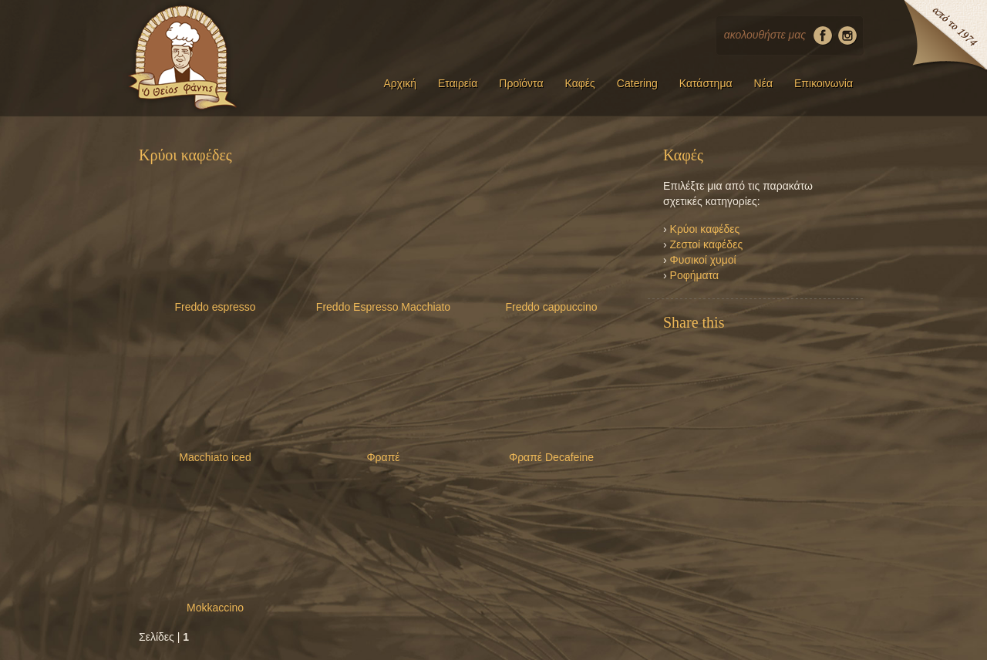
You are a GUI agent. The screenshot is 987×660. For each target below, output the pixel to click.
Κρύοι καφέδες (705, 229)
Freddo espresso (214, 307)
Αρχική (399, 83)
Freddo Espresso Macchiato (383, 307)
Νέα (763, 83)
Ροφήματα (694, 275)
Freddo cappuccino (551, 307)
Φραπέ (382, 457)
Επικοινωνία (823, 83)
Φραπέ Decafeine (551, 457)
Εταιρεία (457, 83)
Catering (637, 83)
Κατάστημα (706, 83)
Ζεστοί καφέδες (706, 244)
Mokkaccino (215, 607)
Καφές (580, 83)
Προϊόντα (521, 83)
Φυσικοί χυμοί (703, 260)
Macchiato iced (215, 457)
